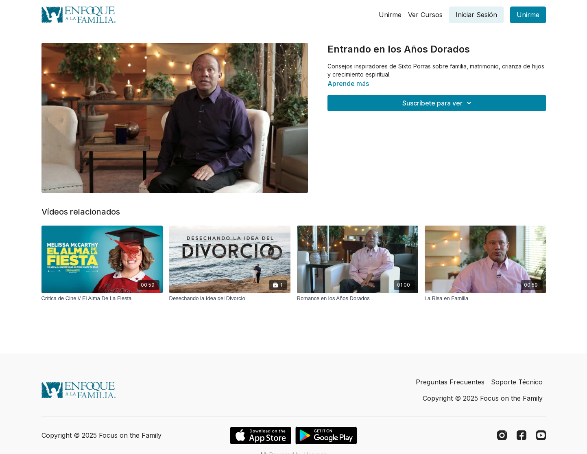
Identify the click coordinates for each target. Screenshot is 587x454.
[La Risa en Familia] (485, 298)
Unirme (390, 15)
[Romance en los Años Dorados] (357, 298)
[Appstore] (260, 435)
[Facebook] (521, 435)
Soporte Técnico (517, 382)
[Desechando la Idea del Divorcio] (229, 298)
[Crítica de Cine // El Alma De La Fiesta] (102, 298)
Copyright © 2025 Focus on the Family (483, 398)
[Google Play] (326, 435)
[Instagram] (502, 435)
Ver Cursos (425, 15)
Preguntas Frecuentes (450, 382)
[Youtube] (541, 435)
